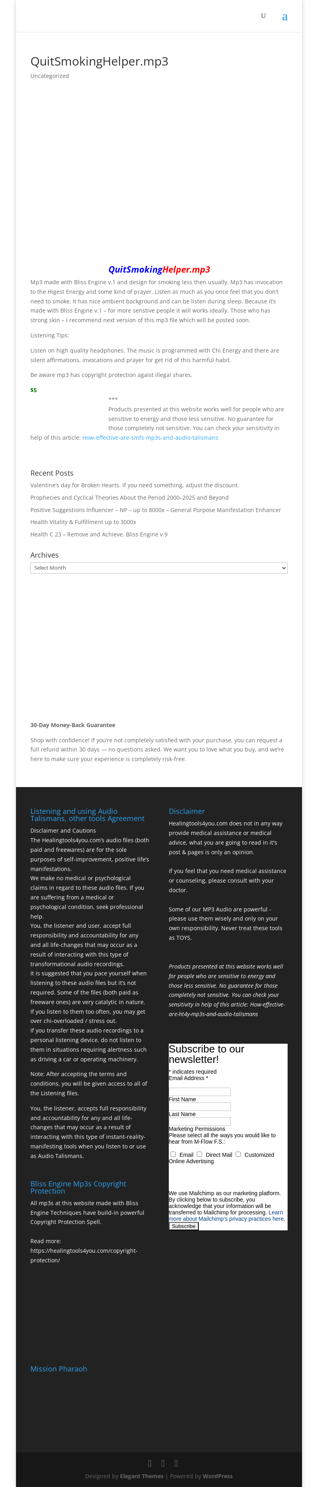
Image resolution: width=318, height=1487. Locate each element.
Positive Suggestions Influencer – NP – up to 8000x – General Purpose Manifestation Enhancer (155, 510)
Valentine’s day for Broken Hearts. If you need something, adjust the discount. (134, 485)
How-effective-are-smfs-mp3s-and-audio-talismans (150, 437)
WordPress (218, 1476)
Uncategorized (49, 76)
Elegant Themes (142, 1476)
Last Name (182, 1114)
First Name (182, 1099)
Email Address (188, 1078)
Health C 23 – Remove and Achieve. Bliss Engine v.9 (99, 534)
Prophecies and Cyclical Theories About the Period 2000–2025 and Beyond (129, 497)
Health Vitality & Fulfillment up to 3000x (83, 522)
